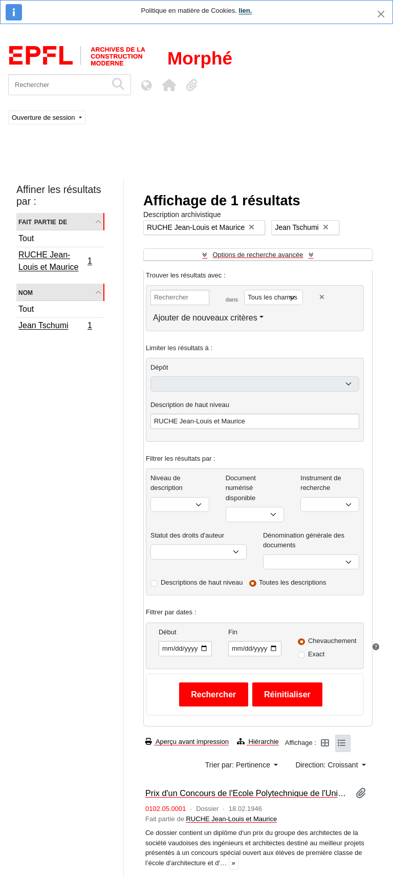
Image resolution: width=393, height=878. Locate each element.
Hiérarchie (258, 741)
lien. (245, 10)
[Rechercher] (57, 84)
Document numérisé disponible (241, 488)
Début (168, 632)
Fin (232, 632)
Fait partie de (42, 221)
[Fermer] (380, 14)
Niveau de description (166, 483)
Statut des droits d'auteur (187, 535)
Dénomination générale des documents (303, 540)
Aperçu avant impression (187, 741)
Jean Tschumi (55, 326)
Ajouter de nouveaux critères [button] (205, 317)
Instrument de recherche (320, 483)
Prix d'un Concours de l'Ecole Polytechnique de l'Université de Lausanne (246, 793)
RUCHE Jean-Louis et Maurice (55, 260)
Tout (26, 238)
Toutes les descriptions (292, 582)
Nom (25, 292)
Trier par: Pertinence (238, 765)
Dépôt (159, 367)
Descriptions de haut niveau (202, 582)
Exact (316, 654)
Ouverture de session (44, 117)
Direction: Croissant (327, 765)
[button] (169, 85)
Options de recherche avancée (257, 255)
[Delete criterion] (321, 297)
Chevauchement (332, 641)
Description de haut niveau (189, 405)
